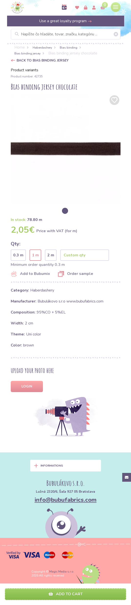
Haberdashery (42, 48)
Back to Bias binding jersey (43, 60)
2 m (50, 255)
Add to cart (66, 594)
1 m (35, 255)
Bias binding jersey (27, 53)
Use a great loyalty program (65, 21)
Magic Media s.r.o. (61, 572)
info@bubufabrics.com (66, 500)
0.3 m (18, 255)
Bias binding (68, 48)
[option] (66, 149)
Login (26, 386)
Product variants (24, 70)
